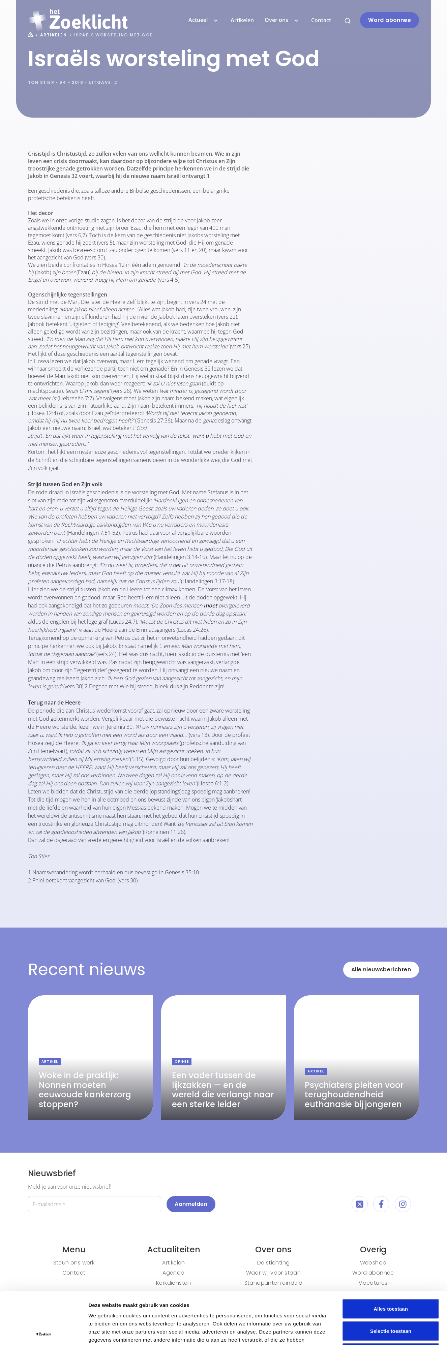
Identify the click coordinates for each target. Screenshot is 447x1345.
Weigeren (390, 1301)
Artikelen (242, 20)
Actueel (204, 20)
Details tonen (364, 1332)
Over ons (282, 20)
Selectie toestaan (391, 1279)
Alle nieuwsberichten (381, 969)
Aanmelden (191, 1204)
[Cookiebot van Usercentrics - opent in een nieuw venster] (43, 1332)
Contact (321, 20)
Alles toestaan (391, 1256)
